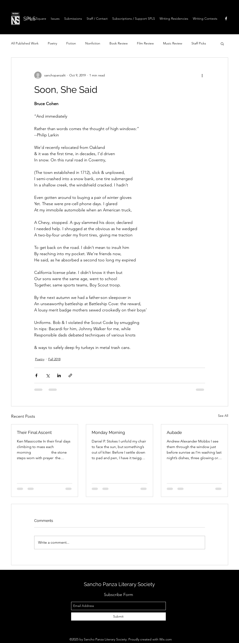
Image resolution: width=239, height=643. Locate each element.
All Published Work (25, 43)
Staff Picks (198, 43)
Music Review (172, 43)
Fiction (71, 43)
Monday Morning (108, 432)
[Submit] (118, 616)
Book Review (118, 43)
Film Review (145, 43)
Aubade (174, 432)
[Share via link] (70, 375)
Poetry (52, 43)
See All (223, 416)
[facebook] (226, 18)
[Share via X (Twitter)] (47, 375)
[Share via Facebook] (36, 375)
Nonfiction (92, 43)
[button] (174, 18)
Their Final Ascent (35, 432)
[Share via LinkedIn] (59, 375)
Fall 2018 (54, 359)
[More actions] (202, 75)
